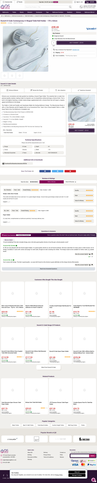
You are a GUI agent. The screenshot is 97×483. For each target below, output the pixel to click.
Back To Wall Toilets (28, 425)
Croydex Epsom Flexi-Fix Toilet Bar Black (82, 403)
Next (46, 49)
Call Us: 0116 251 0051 (90, 6)
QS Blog (30, 455)
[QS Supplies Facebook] (4, 475)
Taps (47, 12)
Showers (29, 12)
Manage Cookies (77, 475)
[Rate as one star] (31, 182)
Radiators (69, 12)
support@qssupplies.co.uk (8, 460)
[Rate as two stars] (31, 182)
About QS (30, 452)
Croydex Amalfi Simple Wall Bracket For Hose (60, 306)
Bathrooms (6, 12)
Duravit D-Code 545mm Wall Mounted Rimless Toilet (36, 352)
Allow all (76, 472)
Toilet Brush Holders (43, 425)
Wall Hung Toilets (72, 425)
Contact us (62, 452)
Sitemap (30, 459)
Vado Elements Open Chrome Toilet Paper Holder (11, 403)
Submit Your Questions (9, 235)
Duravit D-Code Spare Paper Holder (59, 351)
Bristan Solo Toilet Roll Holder (34, 402)
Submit (92, 455)
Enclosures (39, 12)
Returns (62, 457)
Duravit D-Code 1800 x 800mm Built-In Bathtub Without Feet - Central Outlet (83, 352)
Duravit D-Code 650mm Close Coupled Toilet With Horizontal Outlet (12, 352)
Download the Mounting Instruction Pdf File (14, 163)
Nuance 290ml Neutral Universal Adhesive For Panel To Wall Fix (34, 306)
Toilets (14, 12)
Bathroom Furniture (58, 12)
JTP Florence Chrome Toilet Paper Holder (58, 403)
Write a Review (51, 182)
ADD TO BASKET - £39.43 (76, 42)
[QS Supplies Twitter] (7, 475)
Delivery (46, 452)
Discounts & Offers (32, 457)
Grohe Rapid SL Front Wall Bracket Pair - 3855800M (84, 306)
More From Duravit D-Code (48, 367)
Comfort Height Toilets (58, 425)
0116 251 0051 (5, 462)
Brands (19, 2)
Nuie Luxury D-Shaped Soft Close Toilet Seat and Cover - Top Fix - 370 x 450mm (12, 306)
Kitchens (78, 12)
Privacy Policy (47, 455)
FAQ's (61, 455)
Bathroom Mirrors (89, 12)
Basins (22, 12)
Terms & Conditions (49, 457)
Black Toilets (15, 425)
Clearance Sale (7, 2)
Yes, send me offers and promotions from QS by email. (83, 452)
